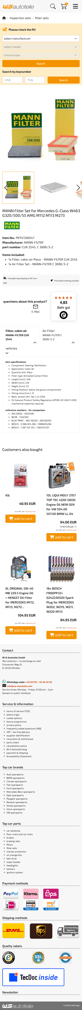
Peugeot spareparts (17, 798)
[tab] (20, 335)
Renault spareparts (17, 802)
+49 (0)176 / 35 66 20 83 (39, 682)
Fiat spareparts (15, 784)
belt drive (12, 858)
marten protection (16, 851)
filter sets (42, 18)
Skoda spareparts (16, 805)
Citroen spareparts (17, 781)
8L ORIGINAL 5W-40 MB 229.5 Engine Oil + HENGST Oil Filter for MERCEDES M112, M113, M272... (19, 597)
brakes (10, 837)
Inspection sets (20, 18)
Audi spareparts (15, 774)
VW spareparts (14, 812)
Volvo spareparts (16, 809)
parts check (13, 742)
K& (7, 495)
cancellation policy (17, 745)
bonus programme (16, 721)
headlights (12, 865)
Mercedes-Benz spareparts (21, 791)
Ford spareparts (15, 788)
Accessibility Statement (19, 756)
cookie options (14, 718)
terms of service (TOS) (18, 711)
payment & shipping (17, 752)
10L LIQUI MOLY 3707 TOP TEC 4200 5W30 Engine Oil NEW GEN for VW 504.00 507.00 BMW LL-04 (61, 504)
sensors (11, 868)
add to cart (20, 518)
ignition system (15, 872)
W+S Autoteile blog (17, 749)
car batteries (13, 830)
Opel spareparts (15, 795)
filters (10, 844)
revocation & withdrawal (20, 738)
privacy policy (14, 725)
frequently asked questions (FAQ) (24, 728)
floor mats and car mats (20, 834)
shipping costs (30, 511)
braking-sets (13, 841)
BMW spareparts (15, 777)
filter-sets (12, 848)
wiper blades (13, 862)
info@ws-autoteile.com (19, 686)
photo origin (13, 714)
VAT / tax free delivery (18, 732)
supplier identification (18, 735)
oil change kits (14, 855)
